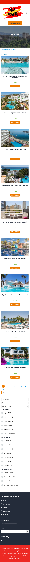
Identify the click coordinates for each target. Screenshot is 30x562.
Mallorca (5, 507)
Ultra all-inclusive (10, 433)
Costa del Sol (6, 511)
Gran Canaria (6, 504)
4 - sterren (8, 457)
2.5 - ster (7, 445)
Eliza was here (9, 477)
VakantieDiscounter (11, 485)
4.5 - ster (7, 461)
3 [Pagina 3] (10, 386)
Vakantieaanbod (15, 23)
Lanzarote (5, 514)
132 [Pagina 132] (3, 389)
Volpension (8, 425)
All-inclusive (9, 429)
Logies (7, 413)
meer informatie (15, 86)
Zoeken (3, 528)
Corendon (8, 472)
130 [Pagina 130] (21, 386)
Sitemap (5, 541)
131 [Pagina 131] (25, 386)
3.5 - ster (7, 453)
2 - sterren (8, 440)
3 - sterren (8, 449)
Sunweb (7, 481)
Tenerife (5, 500)
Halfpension (9, 421)
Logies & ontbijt (10, 417)
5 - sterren (8, 465)
